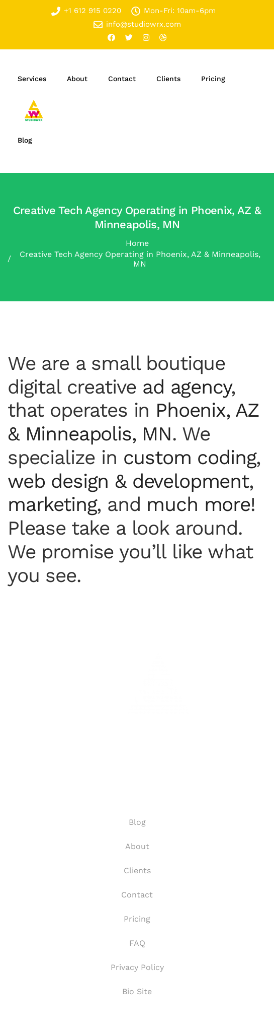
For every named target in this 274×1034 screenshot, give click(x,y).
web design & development (128, 481)
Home (137, 243)
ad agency (186, 386)
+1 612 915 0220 (86, 11)
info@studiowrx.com (137, 24)
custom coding (189, 457)
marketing (52, 504)
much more (198, 504)
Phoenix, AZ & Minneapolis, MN (133, 422)
